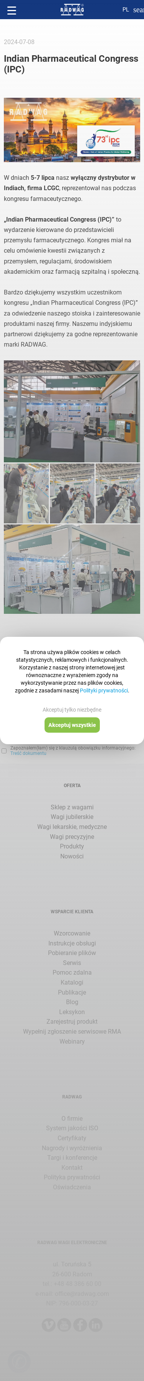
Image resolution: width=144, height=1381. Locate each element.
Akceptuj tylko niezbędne (72, 710)
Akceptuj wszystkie (72, 725)
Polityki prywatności (104, 690)
